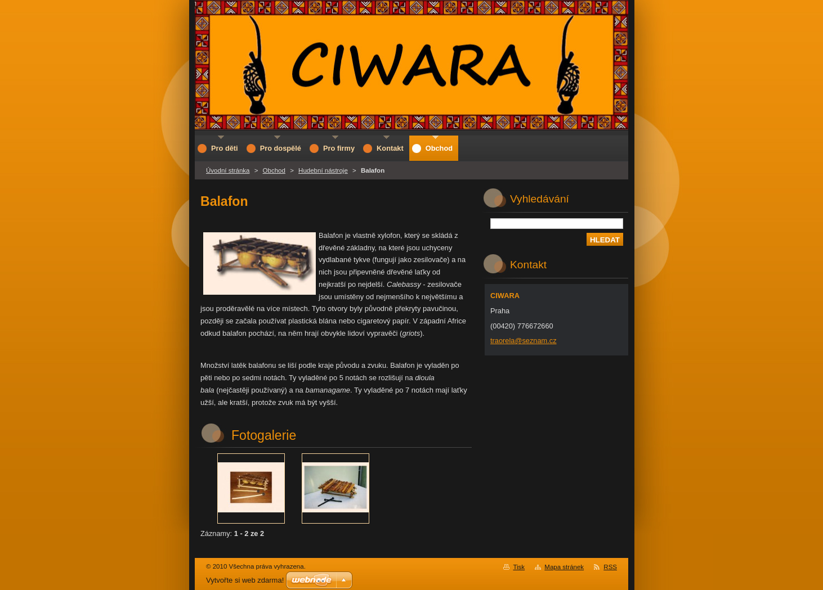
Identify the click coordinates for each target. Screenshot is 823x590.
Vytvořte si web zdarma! (245, 580)
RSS (610, 567)
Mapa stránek (564, 567)
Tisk (519, 567)
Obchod (274, 170)
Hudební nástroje (323, 170)
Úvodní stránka (227, 170)
